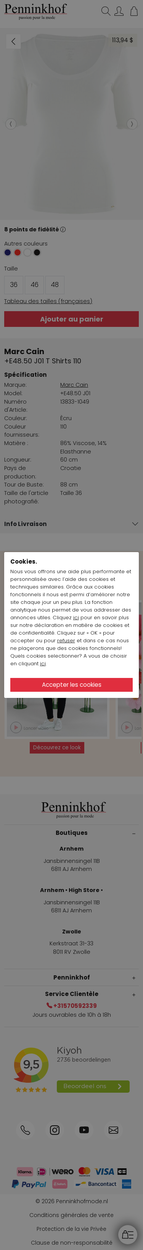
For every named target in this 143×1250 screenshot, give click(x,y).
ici (76, 617)
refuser (66, 640)
